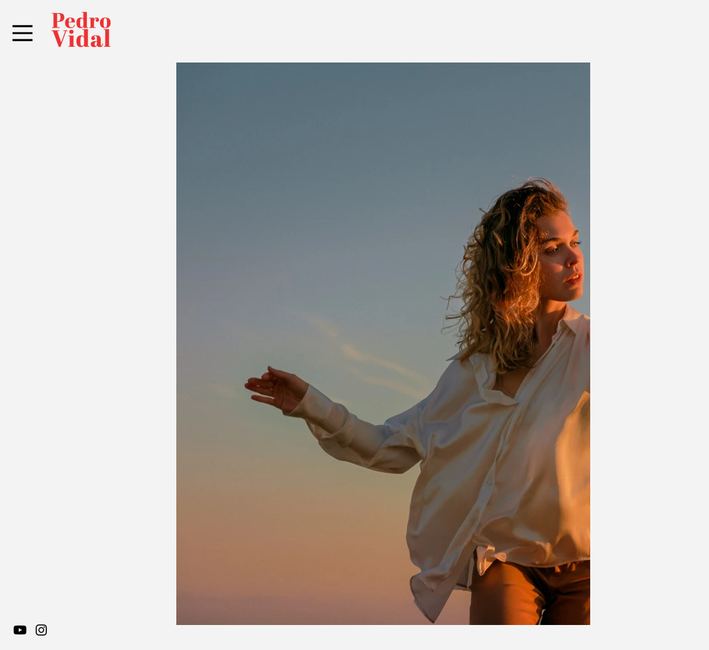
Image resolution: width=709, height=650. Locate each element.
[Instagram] (41, 630)
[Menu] (23, 33)
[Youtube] (20, 630)
